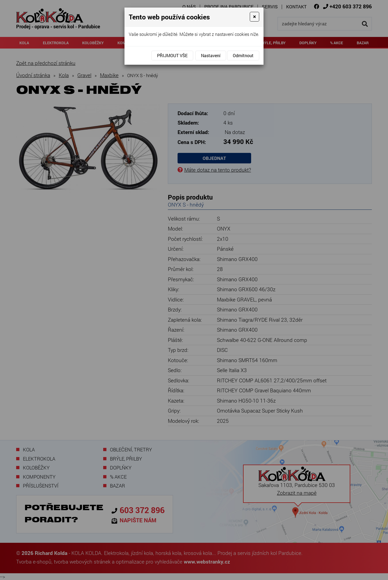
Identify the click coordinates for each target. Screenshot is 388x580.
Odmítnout (243, 55)
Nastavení (210, 55)
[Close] (254, 17)
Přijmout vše (172, 55)
